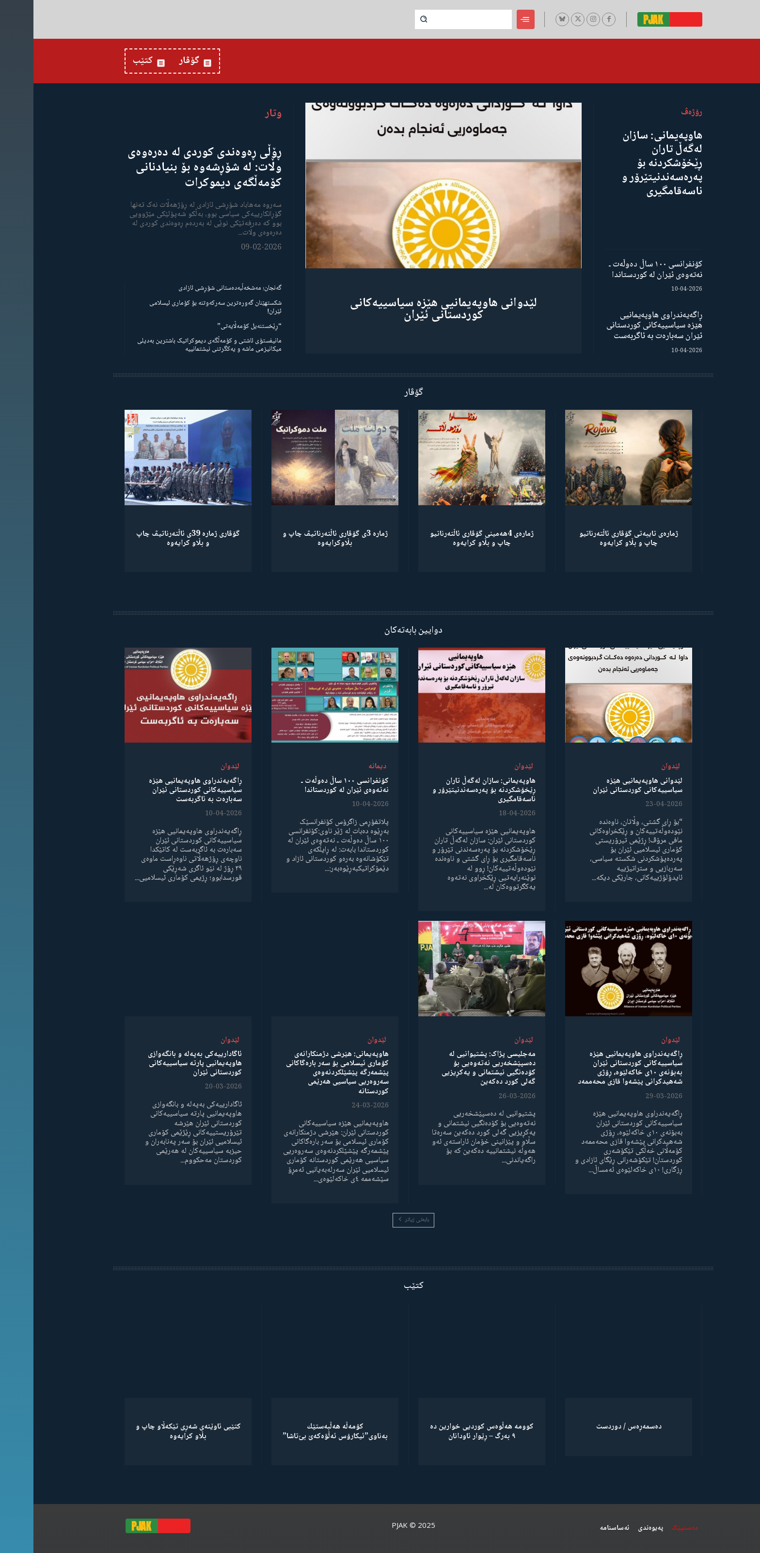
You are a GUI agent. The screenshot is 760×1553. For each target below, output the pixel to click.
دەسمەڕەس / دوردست (595, 1426)
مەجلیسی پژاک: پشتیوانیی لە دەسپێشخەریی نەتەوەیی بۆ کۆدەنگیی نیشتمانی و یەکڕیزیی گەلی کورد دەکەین (455, 1068)
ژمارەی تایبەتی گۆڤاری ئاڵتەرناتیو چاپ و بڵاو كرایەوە (595, 539)
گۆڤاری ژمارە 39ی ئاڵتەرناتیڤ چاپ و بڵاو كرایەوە (154, 539)
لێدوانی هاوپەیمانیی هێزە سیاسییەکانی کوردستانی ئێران (410, 309)
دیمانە (344, 766)
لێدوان (637, 766)
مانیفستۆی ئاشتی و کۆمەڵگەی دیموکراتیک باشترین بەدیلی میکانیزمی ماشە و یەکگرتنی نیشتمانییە (176, 345)
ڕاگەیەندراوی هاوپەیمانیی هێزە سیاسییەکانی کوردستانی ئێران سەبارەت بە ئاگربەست (621, 325)
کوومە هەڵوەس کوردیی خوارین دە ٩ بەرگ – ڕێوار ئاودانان (448, 1431)
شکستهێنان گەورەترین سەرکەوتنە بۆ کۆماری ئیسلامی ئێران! (182, 307)
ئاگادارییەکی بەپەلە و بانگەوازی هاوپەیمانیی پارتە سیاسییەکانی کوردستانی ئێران (161, 1063)
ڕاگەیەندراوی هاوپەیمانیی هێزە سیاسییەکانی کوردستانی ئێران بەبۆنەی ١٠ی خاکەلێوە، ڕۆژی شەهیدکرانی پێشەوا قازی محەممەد (596, 1068)
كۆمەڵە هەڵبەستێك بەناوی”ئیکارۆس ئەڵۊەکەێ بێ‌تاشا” (301, 1431)
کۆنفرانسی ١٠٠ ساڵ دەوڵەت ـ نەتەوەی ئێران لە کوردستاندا (622, 269)
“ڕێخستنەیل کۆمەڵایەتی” (216, 326)
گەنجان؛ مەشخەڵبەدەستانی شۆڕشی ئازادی (196, 288)
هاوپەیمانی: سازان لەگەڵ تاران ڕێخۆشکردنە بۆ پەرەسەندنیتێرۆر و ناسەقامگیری (628, 164)
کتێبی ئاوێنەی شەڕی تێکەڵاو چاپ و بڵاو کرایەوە (154, 1431)
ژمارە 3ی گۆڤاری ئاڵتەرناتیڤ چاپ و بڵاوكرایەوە (301, 539)
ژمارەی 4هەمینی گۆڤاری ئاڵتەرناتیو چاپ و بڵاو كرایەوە (448, 539)
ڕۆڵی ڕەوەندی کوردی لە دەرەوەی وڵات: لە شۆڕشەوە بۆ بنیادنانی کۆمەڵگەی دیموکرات (171, 167)
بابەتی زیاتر (380, 1220)
